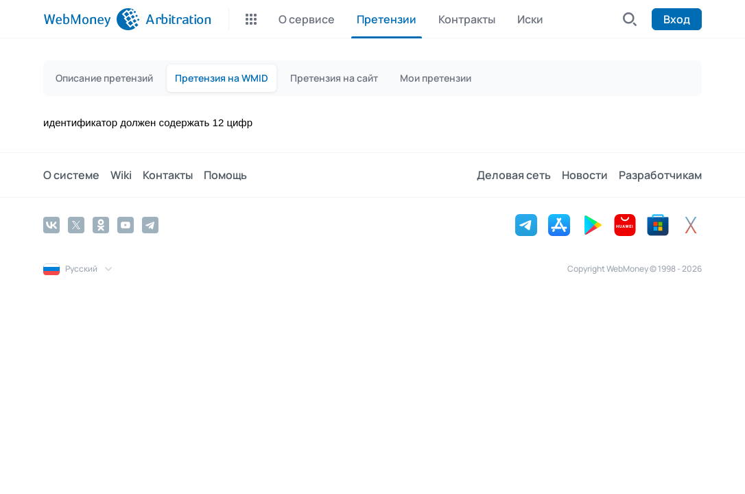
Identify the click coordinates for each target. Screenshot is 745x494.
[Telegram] (150, 225)
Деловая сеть (514, 175)
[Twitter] (76, 225)
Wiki (121, 175)
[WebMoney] (91, 19)
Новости (585, 175)
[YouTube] (125, 225)
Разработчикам (660, 175)
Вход (676, 19)
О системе (71, 175)
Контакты (168, 175)
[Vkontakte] (51, 225)
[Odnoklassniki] (101, 225)
